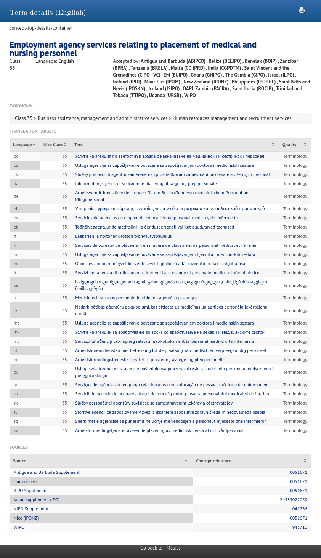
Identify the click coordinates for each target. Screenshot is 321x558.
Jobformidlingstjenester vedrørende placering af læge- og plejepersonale (146, 183)
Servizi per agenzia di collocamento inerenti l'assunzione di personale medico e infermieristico (167, 272)
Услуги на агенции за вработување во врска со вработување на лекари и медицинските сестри (170, 332)
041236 (299, 509)
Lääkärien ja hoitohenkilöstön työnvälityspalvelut (123, 236)
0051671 (298, 472)
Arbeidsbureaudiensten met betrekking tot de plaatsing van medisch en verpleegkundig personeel (170, 350)
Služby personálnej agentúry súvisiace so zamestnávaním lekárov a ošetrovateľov (154, 403)
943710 (299, 527)
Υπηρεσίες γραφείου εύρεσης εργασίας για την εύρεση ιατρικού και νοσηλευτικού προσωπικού (170, 208)
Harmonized (25, 481)
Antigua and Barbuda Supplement (47, 472)
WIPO (19, 527)
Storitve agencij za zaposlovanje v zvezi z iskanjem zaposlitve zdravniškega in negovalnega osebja (170, 412)
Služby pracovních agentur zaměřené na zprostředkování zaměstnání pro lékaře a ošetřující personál (172, 174)
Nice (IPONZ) (26, 518)
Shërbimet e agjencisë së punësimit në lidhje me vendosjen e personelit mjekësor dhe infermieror (170, 421)
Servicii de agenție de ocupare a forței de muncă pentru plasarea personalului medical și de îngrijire (172, 394)
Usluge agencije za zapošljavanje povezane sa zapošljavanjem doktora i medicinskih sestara (164, 165)
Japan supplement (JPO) (36, 499)
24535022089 (293, 499)
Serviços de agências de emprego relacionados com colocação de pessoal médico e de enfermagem (171, 384)
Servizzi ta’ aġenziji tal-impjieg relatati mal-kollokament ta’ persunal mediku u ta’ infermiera (164, 341)
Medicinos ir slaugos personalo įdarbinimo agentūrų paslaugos (136, 298)
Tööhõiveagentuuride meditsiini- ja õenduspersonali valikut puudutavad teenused (154, 227)
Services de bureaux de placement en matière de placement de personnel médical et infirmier (166, 245)
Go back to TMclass (160, 548)
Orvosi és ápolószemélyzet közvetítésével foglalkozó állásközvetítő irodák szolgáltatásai (160, 263)
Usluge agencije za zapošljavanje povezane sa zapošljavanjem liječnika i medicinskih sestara (165, 254)
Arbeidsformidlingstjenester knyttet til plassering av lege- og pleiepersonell (149, 359)
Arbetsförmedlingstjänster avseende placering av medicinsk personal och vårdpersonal (159, 430)
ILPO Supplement (31, 490)
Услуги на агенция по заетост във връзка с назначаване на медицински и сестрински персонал (169, 156)
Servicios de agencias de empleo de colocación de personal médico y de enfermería (156, 218)
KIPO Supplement (31, 509)
